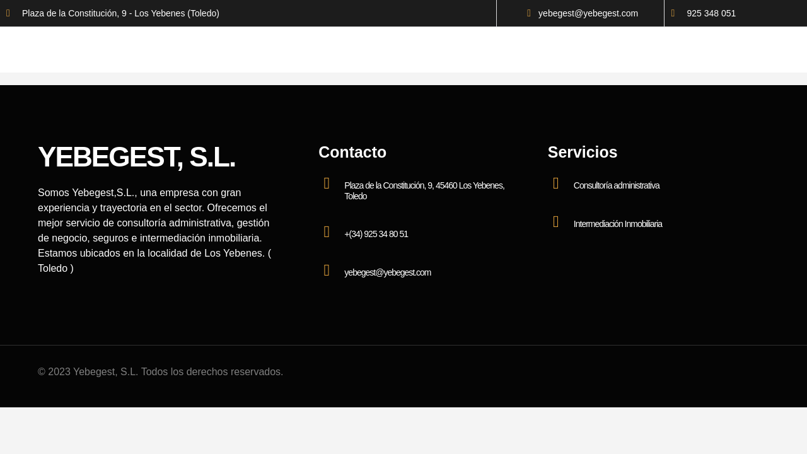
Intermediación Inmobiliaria (618, 224)
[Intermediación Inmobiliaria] (556, 222)
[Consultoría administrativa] (556, 183)
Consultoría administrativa (616, 185)
